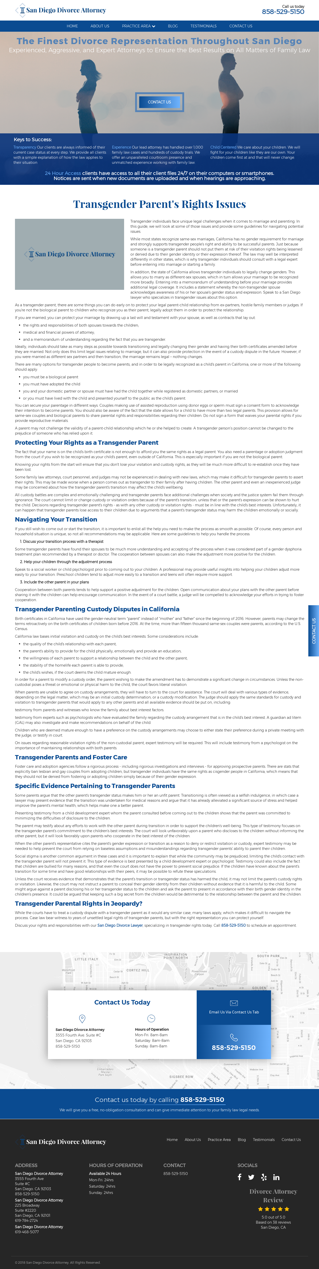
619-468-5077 (27, 1232)
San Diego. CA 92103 (74, 1041)
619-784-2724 (26, 1220)
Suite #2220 (25, 1210)
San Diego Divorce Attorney (80, 1029)
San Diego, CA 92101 (32, 1215)
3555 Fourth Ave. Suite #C (78, 1035)
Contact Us (159, 102)
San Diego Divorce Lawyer (120, 925)
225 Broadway (27, 1205)
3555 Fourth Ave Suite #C (29, 1181)
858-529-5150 (283, 11)
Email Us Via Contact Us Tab (234, 1012)
